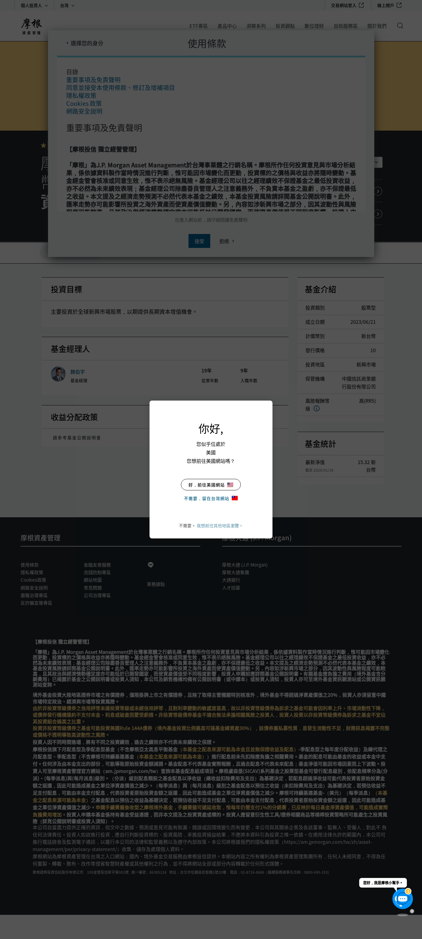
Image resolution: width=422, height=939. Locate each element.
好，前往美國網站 (210, 485)
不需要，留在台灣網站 (211, 498)
